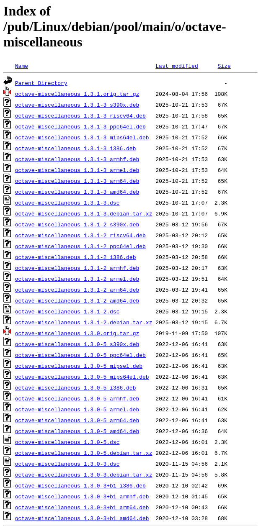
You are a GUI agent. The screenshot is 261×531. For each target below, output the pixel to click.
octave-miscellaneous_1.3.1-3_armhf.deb (77, 159)
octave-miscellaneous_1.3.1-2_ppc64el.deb (80, 246)
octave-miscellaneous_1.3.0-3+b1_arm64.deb (82, 507)
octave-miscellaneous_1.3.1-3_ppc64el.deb (80, 126)
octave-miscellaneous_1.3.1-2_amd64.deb (77, 300)
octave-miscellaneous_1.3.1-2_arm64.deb (77, 289)
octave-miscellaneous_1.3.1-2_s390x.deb (77, 224)
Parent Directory (41, 83)
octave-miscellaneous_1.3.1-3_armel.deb (77, 170)
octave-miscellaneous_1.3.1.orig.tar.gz (77, 93)
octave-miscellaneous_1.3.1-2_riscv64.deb (80, 235)
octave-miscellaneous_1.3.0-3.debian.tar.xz (83, 474)
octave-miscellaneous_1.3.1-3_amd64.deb (77, 191)
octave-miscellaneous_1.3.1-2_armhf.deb (77, 268)
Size (223, 65)
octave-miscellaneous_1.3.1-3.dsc (67, 202)
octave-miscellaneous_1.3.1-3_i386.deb (75, 148)
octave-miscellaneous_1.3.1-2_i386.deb (75, 257)
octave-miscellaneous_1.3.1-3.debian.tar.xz (83, 213)
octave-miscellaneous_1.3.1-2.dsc (67, 311)
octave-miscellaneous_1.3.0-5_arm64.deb (77, 420)
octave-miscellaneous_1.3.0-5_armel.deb (77, 409)
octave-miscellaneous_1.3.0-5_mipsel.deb (78, 365)
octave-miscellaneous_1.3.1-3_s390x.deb (77, 104)
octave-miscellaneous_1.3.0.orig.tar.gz (77, 333)
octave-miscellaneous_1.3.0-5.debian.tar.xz (83, 453)
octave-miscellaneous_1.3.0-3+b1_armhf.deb (82, 496)
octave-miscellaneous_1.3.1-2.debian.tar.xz (83, 322)
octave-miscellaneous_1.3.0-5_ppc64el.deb (80, 355)
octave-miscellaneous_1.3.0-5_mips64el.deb (82, 376)
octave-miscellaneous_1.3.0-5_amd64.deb (77, 431)
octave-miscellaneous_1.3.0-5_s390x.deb (77, 344)
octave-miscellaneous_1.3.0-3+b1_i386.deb (80, 485)
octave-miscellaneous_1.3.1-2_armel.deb (77, 278)
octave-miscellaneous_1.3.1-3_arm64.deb (77, 181)
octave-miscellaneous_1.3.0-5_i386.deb (75, 387)
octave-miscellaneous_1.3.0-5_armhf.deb (77, 398)
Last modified (176, 65)
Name (21, 65)
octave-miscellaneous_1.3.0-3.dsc (67, 463)
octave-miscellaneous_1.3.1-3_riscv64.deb (80, 115)
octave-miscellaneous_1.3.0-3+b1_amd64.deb (82, 518)
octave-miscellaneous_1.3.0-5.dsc (67, 442)
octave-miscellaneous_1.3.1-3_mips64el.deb (82, 137)
